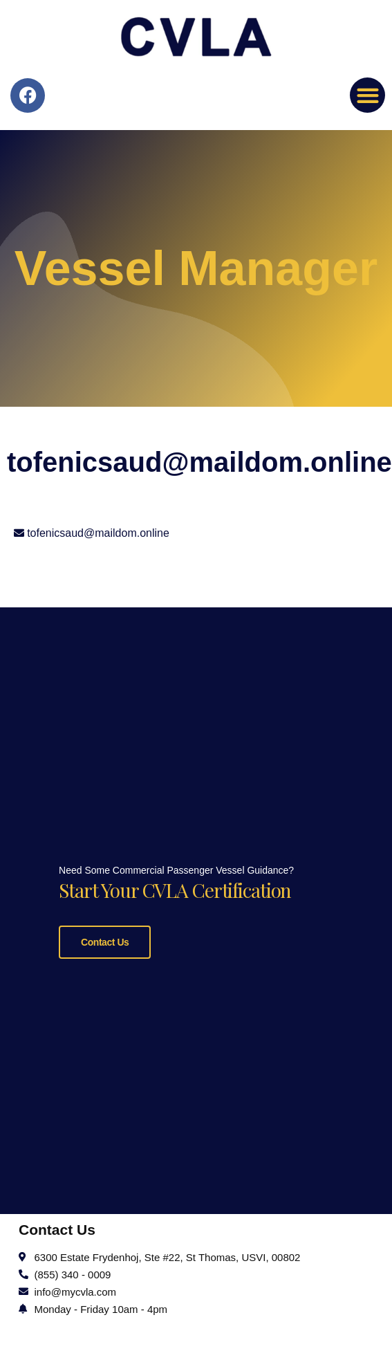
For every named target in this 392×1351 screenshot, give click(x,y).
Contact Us (105, 939)
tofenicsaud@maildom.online (98, 533)
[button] (367, 95)
